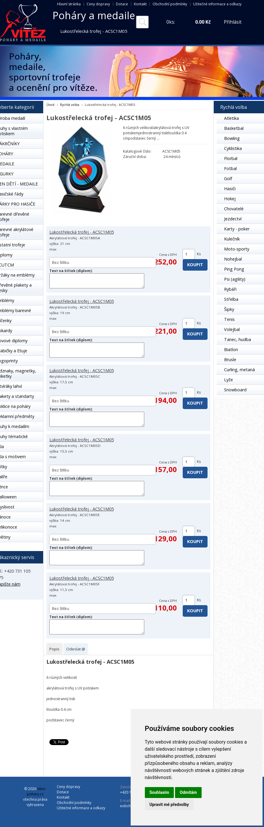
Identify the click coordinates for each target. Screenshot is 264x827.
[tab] (54, 649)
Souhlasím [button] (159, 792)
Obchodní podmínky (170, 4)
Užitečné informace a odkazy (217, 4)
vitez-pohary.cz (36, 791)
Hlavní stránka (69, 4)
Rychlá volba (69, 104)
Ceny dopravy (98, 4)
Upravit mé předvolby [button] (169, 804)
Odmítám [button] (188, 792)
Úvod (50, 104)
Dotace (122, 4)
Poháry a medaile (94, 15)
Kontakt (140, 4)
